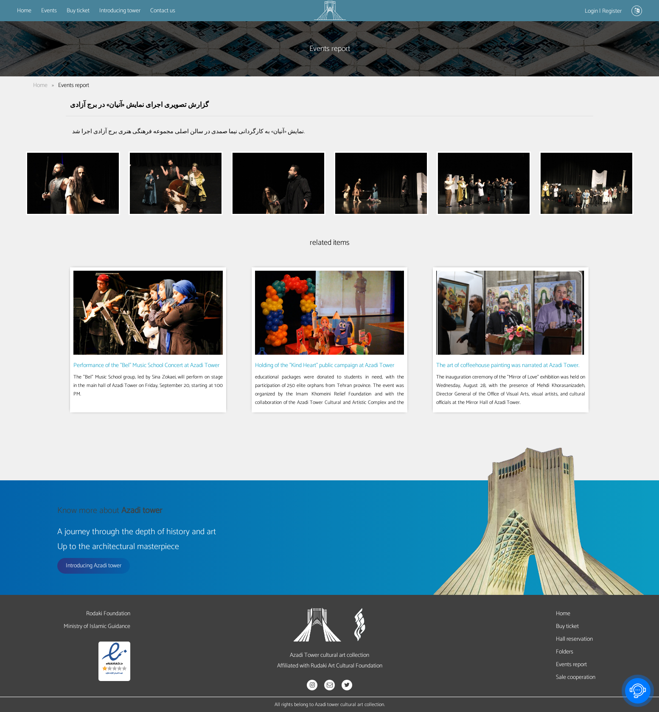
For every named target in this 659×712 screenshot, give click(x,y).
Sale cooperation (575, 677)
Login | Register (603, 11)
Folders (564, 652)
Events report (571, 665)
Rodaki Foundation (108, 614)
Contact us (162, 11)
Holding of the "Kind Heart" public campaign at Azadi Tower (324, 365)
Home (24, 11)
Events (49, 11)
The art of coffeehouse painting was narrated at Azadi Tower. (507, 365)
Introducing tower (119, 11)
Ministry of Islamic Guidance (97, 626)
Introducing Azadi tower (93, 566)
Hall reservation (574, 639)
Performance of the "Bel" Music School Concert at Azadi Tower (146, 365)
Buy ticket (78, 11)
